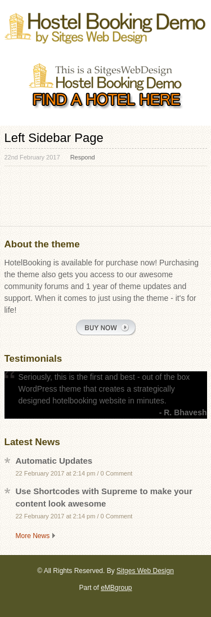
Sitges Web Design (145, 571)
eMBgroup (116, 588)
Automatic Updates (54, 460)
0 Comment (117, 473)
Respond (82, 157)
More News (33, 536)
